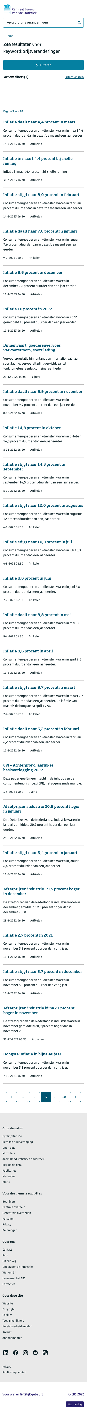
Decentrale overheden (16, 1213)
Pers (5, 1255)
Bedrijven (8, 1201)
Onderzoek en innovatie (17, 1267)
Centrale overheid (13, 1207)
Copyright (8, 1309)
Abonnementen (12, 1338)
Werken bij (9, 1272)
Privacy (6, 1224)
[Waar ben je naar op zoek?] (43, 23)
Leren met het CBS (13, 1278)
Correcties (8, 1284)
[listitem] (5, 1352)
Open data (8, 1148)
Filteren (43, 65)
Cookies (7, 1315)
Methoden (9, 1176)
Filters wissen (74, 77)
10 (65, 1097)
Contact (7, 1250)
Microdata (8, 1153)
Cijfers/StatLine (12, 1136)
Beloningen (9, 1230)
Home (9, 36)
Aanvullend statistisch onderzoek (23, 1159)
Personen (8, 1219)
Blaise (6, 1182)
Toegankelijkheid (13, 1321)
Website (7, 1303)
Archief (6, 1332)
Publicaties (9, 1171)
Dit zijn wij (9, 1261)
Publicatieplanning (14, 1372)
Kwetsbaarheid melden (17, 1326)
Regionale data (12, 1165)
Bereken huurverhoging (17, 1142)
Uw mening (75, 1404)
